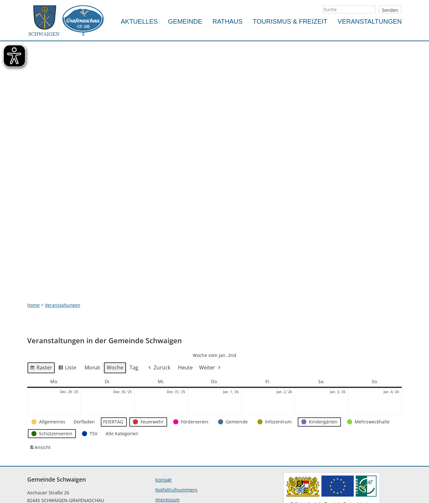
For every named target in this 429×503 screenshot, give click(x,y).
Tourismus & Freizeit (290, 21)
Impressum (167, 437)
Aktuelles (139, 21)
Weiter (210, 305)
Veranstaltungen (370, 21)
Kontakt (163, 417)
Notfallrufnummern (176, 427)
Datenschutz (168, 447)
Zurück (158, 305)
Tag (134, 304)
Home (33, 242)
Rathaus (228, 21)
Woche (115, 304)
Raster (41, 306)
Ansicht (41, 386)
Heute (185, 304)
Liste (67, 306)
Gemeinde (185, 21)
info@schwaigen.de (48, 481)
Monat (92, 304)
